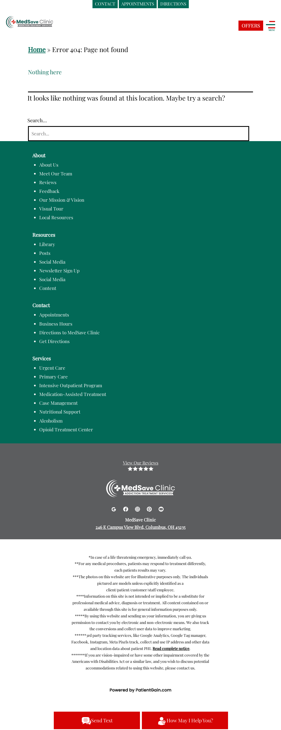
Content (47, 288)
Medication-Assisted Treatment (72, 394)
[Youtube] (161, 508)
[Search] (138, 133)
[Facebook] (126, 508)
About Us (48, 165)
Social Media (52, 262)
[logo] (39, 23)
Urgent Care (52, 368)
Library (47, 244)
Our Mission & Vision (61, 200)
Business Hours (55, 324)
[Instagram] (138, 508)
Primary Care (53, 376)
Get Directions (54, 341)
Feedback (49, 191)
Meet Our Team (55, 173)
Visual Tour (51, 209)
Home (37, 49)
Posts (44, 253)
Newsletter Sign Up (59, 270)
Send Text (97, 721)
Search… (37, 120)
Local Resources (56, 217)
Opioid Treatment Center (66, 429)
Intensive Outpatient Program (70, 385)
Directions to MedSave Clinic (69, 332)
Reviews (48, 182)
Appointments (54, 315)
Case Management (58, 403)
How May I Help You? (185, 721)
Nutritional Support (59, 412)
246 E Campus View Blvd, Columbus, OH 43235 (140, 527)
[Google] (114, 508)
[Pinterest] (150, 508)
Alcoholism (51, 421)
